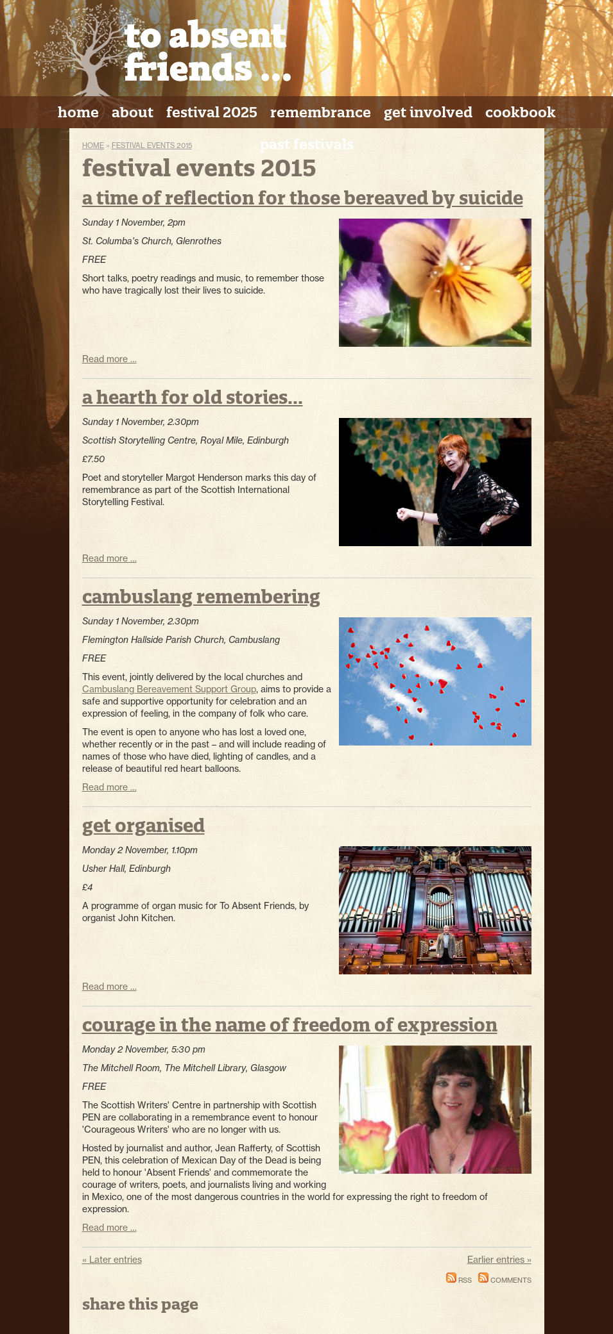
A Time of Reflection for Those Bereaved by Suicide (302, 198)
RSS (459, 1280)
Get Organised (143, 825)
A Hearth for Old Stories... (192, 397)
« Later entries (112, 1259)
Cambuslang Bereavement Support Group (169, 689)
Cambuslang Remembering (201, 596)
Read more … (109, 359)
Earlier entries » (499, 1259)
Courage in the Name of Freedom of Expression (289, 1024)
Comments (504, 1280)
